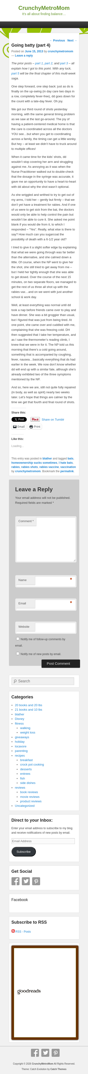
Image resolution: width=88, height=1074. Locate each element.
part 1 (39, 63)
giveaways (22, 737)
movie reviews (29, 797)
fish (22, 778)
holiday (20, 741)
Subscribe (23, 851)
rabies (15, 467)
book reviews (29, 792)
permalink (67, 471)
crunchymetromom (60, 51)
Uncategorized (25, 806)
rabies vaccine (49, 467)
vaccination (68, 467)
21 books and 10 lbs (28, 709)
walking (25, 728)
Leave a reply (24, 55)
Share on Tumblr (53, 419)
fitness (19, 723)
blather (47, 458)
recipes (20, 755)
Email (22, 603)
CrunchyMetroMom (44, 8)
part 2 (48, 63)
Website (24, 626)
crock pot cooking (32, 764)
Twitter (26, 881)
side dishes (27, 783)
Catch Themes (58, 1069)
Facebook (15, 881)
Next (72, 40)
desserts (26, 769)
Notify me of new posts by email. (41, 654)
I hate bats (66, 462)
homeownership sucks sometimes (34, 462)
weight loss (27, 732)
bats (70, 458)
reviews (20, 787)
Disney (19, 719)
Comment (26, 521)
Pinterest (36, 881)
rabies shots (29, 467)
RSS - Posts (21, 931)
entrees (25, 773)
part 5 (15, 73)
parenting (21, 751)
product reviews (31, 801)
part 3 (64, 63)
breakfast (26, 760)
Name (23, 580)
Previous (57, 40)
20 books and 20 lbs (28, 705)
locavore (21, 746)
